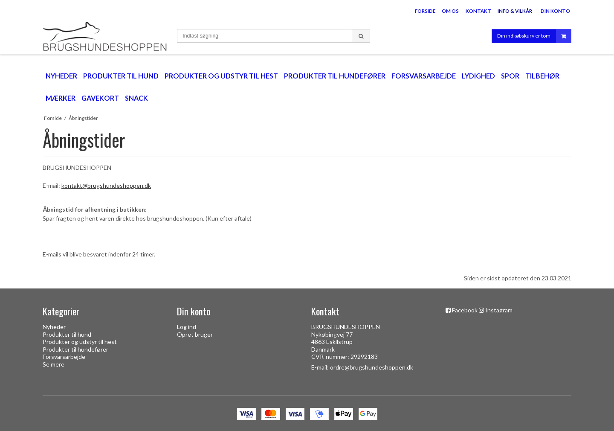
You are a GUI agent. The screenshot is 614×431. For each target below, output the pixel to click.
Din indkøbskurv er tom (534, 36)
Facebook (465, 310)
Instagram (499, 310)
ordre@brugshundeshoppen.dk (371, 367)
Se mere (53, 364)
